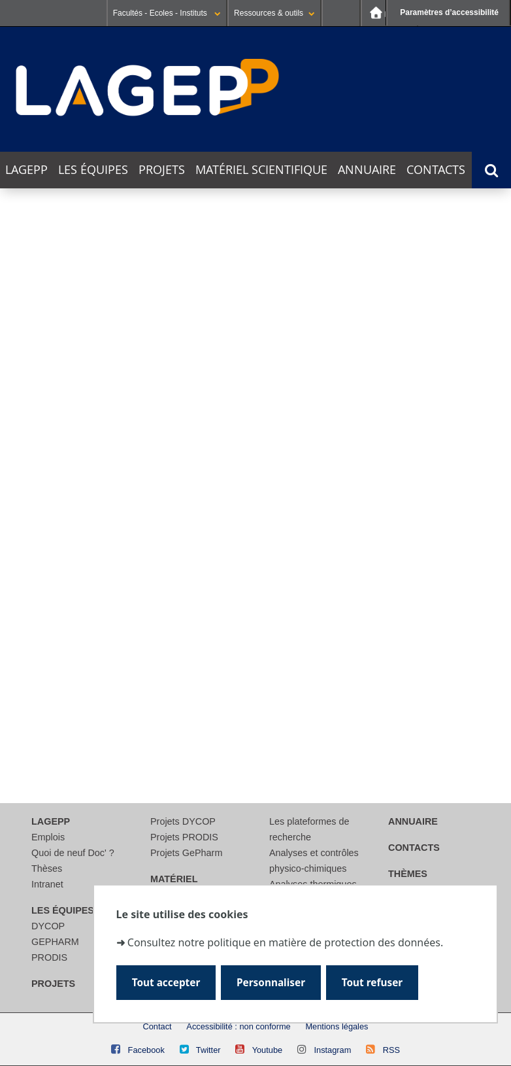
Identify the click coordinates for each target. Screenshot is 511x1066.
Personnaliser (271, 982)
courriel (266, 721)
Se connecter (341, 13)
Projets (162, 169)
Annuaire (367, 169)
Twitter (208, 1050)
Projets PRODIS (184, 837)
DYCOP (48, 926)
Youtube (267, 1050)
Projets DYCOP (183, 821)
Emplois (48, 837)
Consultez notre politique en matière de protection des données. (285, 942)
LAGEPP (26, 169)
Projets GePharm (186, 853)
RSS (391, 1050)
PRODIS (49, 957)
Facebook (146, 1050)
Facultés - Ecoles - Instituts (167, 13)
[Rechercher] (166, 677)
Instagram (332, 1050)
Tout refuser (372, 982)
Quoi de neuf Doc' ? (72, 853)
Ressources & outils (274, 13)
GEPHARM (55, 942)
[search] (166, 646)
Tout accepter (166, 982)
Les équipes (93, 169)
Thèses (46, 868)
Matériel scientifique (261, 169)
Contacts (435, 169)
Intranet (47, 884)
